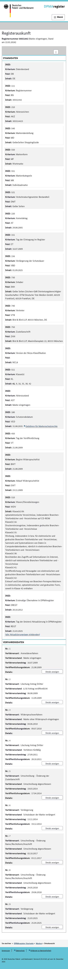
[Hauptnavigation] (58, 17)
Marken (39, 943)
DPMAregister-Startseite (24, 943)
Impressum (6, 950)
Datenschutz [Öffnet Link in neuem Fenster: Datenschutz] (20, 950)
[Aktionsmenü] (55, 52)
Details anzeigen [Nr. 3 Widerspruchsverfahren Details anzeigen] (52, 732)
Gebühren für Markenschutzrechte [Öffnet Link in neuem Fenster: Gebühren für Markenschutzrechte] (42, 426)
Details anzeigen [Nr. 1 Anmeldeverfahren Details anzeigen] (52, 671)
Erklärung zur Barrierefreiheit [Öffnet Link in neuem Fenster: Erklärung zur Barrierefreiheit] (41, 950)
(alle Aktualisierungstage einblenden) (22, 634)
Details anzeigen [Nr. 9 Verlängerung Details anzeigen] (52, 927)
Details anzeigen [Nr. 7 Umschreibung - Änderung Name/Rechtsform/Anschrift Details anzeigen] (52, 862)
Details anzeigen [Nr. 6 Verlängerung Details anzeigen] (52, 828)
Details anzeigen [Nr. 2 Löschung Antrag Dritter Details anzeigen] (52, 702)
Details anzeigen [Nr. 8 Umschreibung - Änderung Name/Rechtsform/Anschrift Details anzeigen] (52, 896)
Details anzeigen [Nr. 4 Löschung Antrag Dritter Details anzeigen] (52, 763)
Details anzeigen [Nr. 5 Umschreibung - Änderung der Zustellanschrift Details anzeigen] (52, 797)
